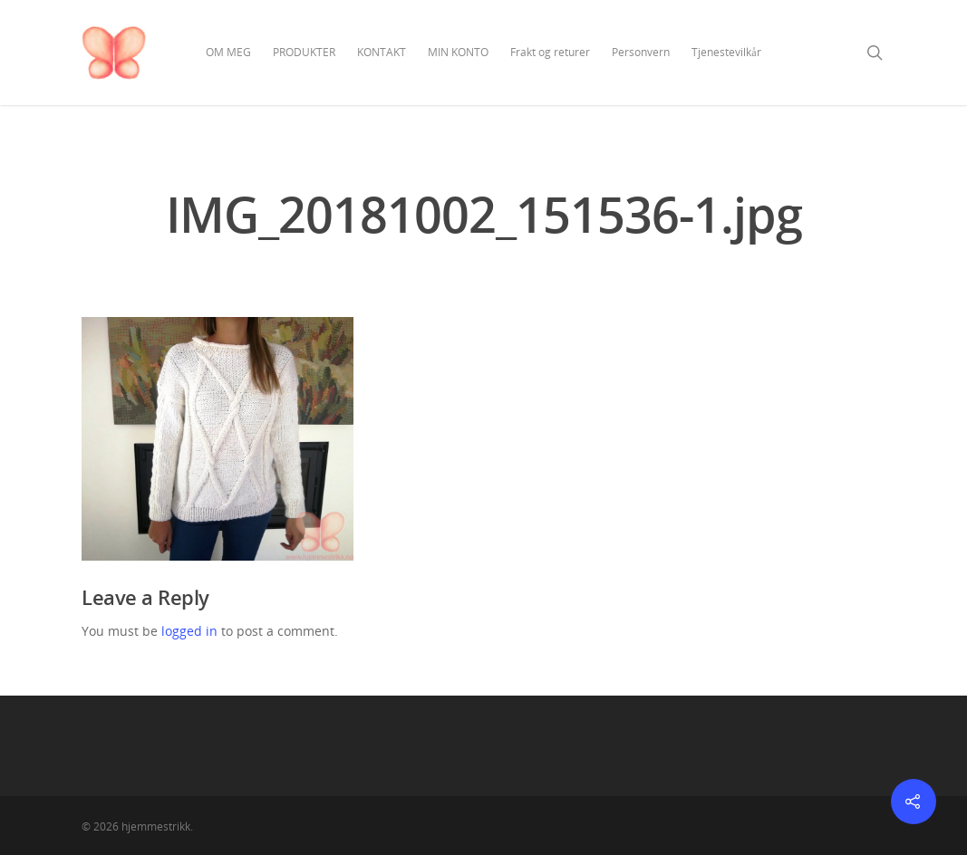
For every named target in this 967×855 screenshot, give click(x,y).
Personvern (641, 52)
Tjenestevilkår (725, 52)
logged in (189, 630)
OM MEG (228, 52)
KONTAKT (381, 52)
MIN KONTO (458, 52)
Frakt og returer (550, 52)
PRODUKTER (304, 52)
